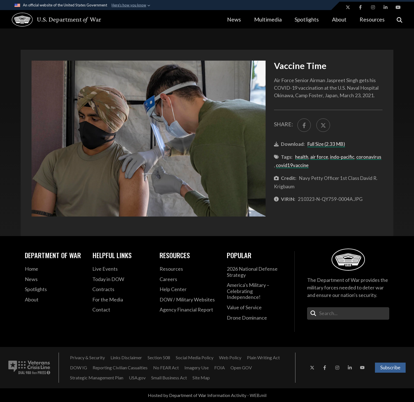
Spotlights (307, 19)
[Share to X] (323, 125)
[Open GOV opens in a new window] (241, 368)
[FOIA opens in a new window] (219, 368)
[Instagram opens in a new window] (373, 7)
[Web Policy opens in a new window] (230, 358)
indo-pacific (342, 157)
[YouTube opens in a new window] (398, 7)
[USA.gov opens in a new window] (137, 378)
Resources (372, 19)
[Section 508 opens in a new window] (159, 358)
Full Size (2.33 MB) (326, 144)
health (301, 157)
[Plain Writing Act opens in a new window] (263, 358)
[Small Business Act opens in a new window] (169, 378)
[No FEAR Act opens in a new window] (166, 368)
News (234, 19)
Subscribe (390, 367)
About (339, 19)
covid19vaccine (292, 165)
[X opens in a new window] (348, 7)
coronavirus (368, 157)
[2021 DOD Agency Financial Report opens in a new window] (189, 309)
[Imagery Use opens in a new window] (196, 368)
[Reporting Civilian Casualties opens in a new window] (120, 368)
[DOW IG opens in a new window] (78, 368)
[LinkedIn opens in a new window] (385, 7)
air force (319, 157)
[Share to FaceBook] (304, 125)
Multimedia (268, 19)
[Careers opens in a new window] (189, 279)
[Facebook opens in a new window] (360, 7)
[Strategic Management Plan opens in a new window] (96, 378)
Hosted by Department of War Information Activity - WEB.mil (207, 395)
